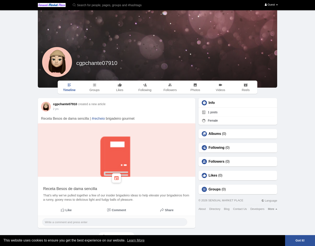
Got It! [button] (300, 240)
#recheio (98, 118)
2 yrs (56, 109)
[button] (110, 4)
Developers (257, 209)
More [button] (272, 209)
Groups (215, 189)
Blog (227, 209)
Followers (217, 161)
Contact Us (240, 209)
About (202, 209)
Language (269, 200)
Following (217, 147)
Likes (213, 175)
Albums (215, 134)
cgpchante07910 (96, 63)
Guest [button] (271, 4)
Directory (214, 209)
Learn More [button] (136, 240)
